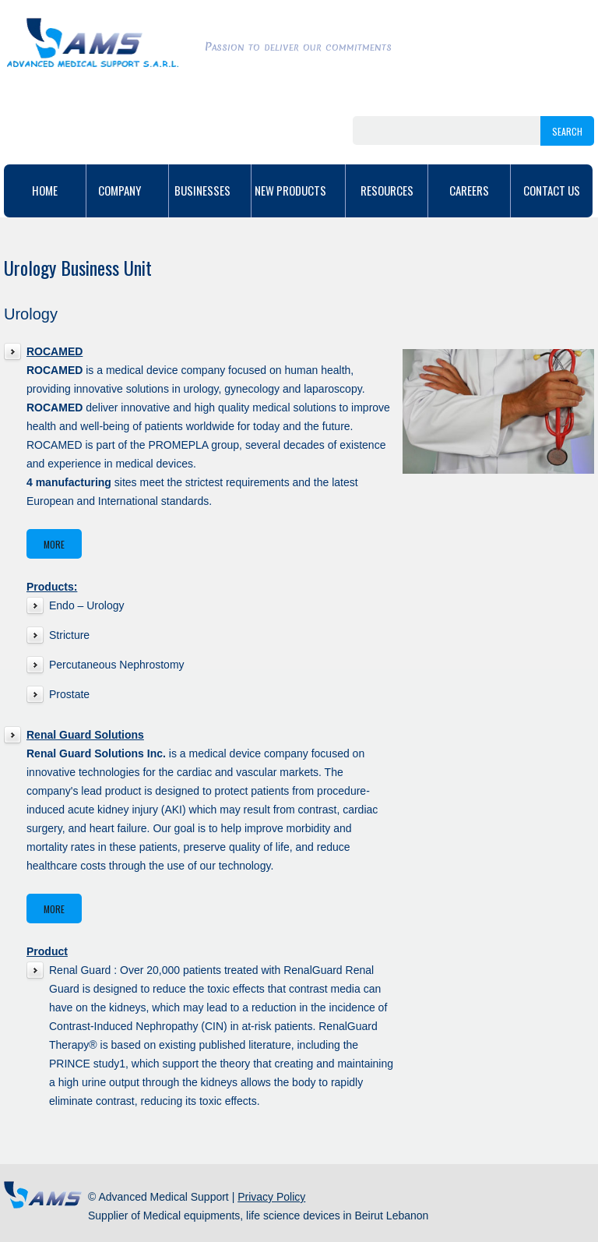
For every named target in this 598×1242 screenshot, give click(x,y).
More (54, 544)
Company (127, 190)
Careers (469, 190)
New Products (298, 190)
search (567, 131)
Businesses (210, 190)
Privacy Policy (271, 1197)
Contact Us (551, 190)
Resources (387, 190)
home (45, 190)
